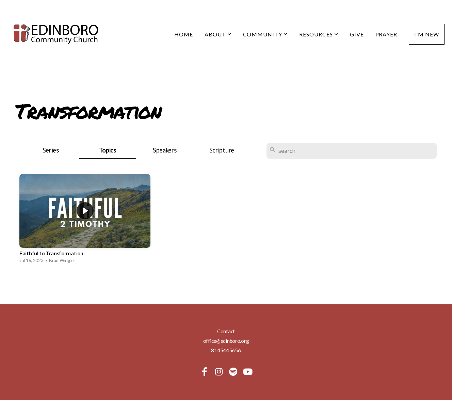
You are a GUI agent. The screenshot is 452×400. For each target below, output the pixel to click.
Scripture (221, 150)
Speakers (165, 150)
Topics (107, 150)
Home (183, 34)
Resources (318, 34)
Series (51, 150)
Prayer (386, 34)
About (218, 34)
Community (265, 34)
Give (357, 34)
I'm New (426, 34)
